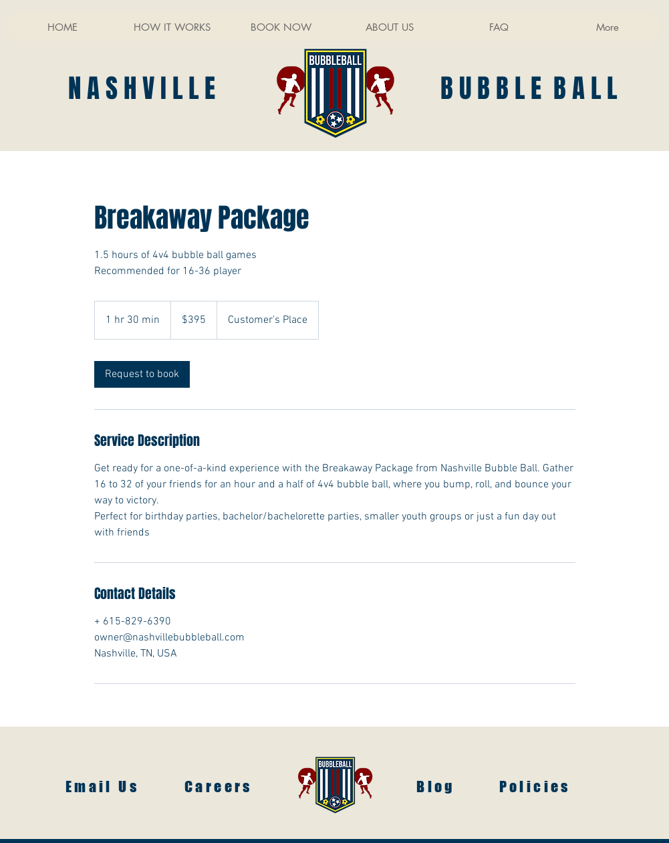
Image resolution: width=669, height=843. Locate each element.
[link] (142, 374)
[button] (280, 27)
